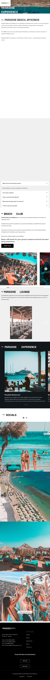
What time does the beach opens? (12, 183)
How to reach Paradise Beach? (11, 197)
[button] (25, 183)
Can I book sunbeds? (8, 193)
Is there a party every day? (10, 205)
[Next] (45, 268)
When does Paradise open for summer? (13, 201)
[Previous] (4, 268)
